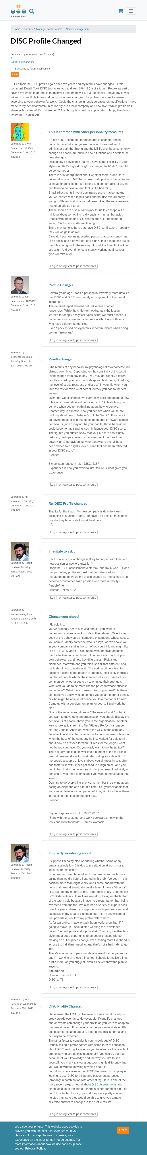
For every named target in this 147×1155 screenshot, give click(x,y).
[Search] (31, 12)
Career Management (77, 29)
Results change (60, 359)
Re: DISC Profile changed (68, 504)
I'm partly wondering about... (71, 853)
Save (15, 74)
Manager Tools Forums (49, 29)
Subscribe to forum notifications (33, 68)
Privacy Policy (35, 1148)
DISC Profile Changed (65, 1006)
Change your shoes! (64, 617)
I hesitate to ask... (62, 551)
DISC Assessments (104, 1084)
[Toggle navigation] (131, 11)
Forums (28, 29)
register (67, 266)
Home (16, 29)
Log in (54, 266)
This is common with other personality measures (86, 132)
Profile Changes (61, 285)
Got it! (123, 1130)
